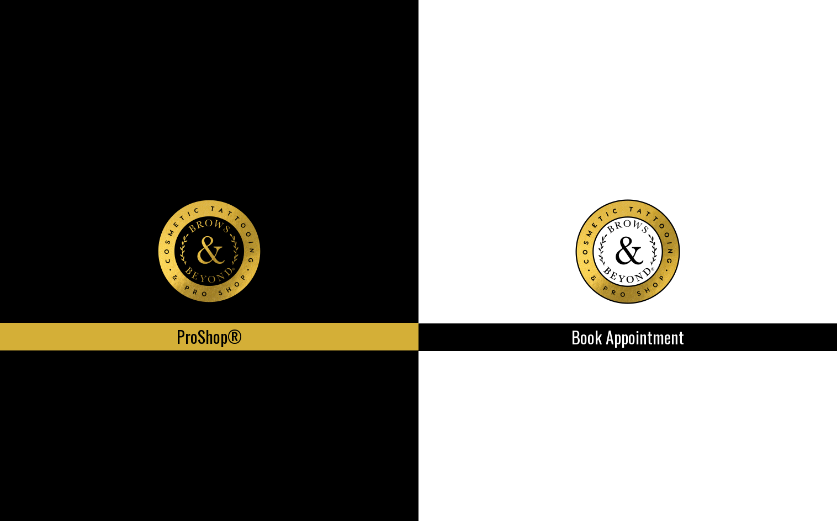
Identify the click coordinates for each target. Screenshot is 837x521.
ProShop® (209, 336)
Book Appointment (627, 337)
